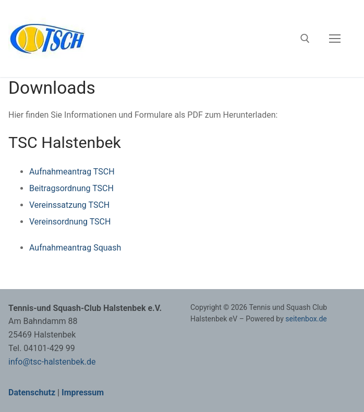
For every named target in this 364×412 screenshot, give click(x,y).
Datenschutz (31, 392)
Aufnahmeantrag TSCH (72, 172)
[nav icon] (334, 38)
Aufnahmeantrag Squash (75, 248)
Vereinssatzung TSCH (69, 205)
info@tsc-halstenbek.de (52, 362)
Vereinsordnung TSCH (70, 222)
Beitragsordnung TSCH (71, 188)
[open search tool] (305, 38)
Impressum (83, 392)
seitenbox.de (305, 319)
